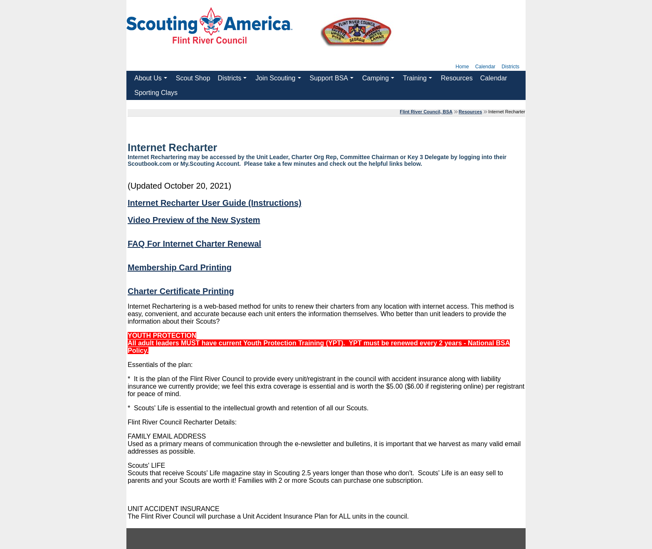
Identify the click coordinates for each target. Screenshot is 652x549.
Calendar (485, 67)
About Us (151, 80)
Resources (456, 78)
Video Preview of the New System (194, 220)
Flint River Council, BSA (426, 111)
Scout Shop (193, 78)
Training (419, 80)
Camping (379, 80)
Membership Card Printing (180, 267)
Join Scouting (279, 80)
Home (462, 67)
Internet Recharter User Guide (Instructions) (214, 202)
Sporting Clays (156, 92)
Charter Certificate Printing (181, 291)
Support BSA (333, 80)
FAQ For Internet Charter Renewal (194, 243)
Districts (510, 67)
